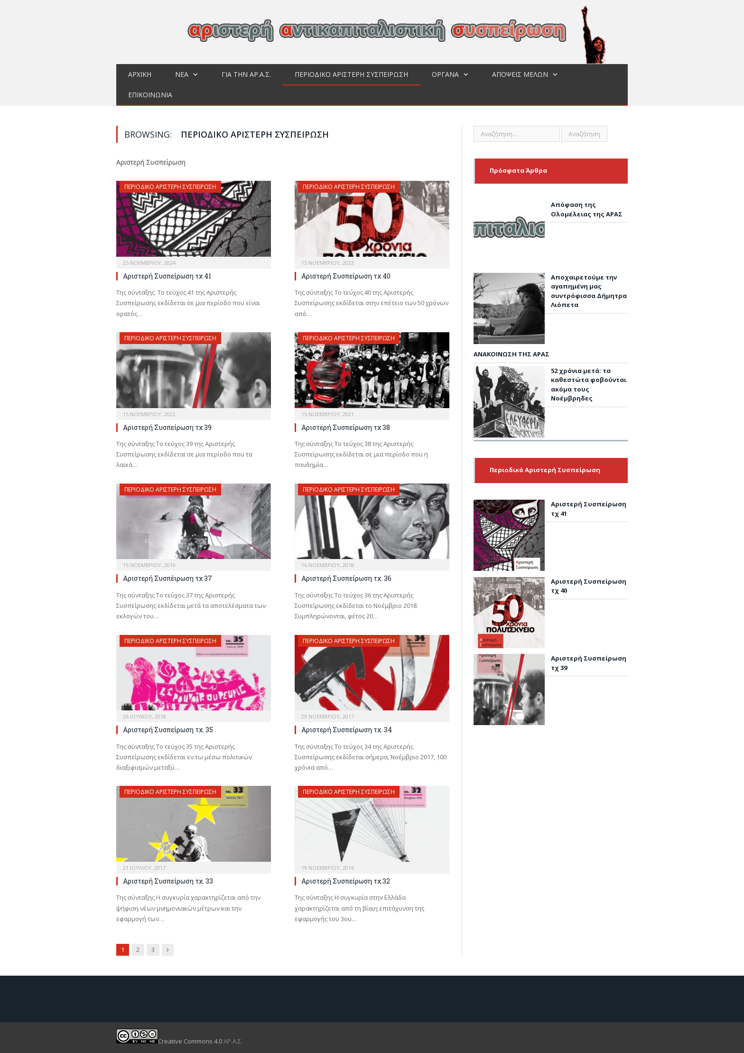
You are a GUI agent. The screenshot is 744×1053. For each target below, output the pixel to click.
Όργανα (445, 74)
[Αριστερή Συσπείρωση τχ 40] (509, 614)
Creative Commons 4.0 (169, 1041)
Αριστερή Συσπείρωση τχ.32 (345, 880)
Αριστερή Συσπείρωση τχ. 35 (168, 729)
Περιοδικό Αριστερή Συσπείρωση (351, 74)
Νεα (181, 74)
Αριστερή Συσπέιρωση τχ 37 (167, 578)
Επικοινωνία (150, 94)
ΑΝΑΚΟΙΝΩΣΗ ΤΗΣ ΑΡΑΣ (511, 354)
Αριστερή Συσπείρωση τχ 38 (345, 427)
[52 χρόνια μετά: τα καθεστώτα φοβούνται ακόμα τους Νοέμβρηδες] (509, 403)
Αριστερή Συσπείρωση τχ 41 (167, 275)
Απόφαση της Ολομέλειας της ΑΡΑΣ (587, 209)
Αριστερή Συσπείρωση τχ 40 (346, 275)
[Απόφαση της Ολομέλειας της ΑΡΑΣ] (509, 235)
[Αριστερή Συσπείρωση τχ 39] (509, 691)
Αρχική (139, 74)
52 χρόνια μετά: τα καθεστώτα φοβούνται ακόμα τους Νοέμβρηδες (588, 384)
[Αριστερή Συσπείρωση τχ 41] (509, 537)
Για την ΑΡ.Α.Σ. (246, 74)
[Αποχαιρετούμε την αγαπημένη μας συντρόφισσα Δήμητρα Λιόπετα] (509, 310)
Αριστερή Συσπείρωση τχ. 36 (346, 578)
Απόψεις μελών (520, 74)
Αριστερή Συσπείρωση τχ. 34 (346, 729)
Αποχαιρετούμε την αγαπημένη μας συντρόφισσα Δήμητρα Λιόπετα (589, 291)
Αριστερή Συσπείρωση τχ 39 (167, 427)
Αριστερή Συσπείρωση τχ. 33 (168, 880)
